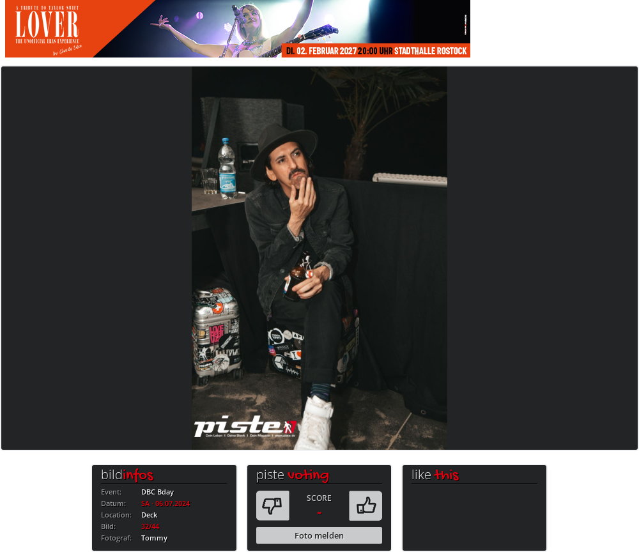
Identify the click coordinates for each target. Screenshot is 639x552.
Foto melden (319, 535)
